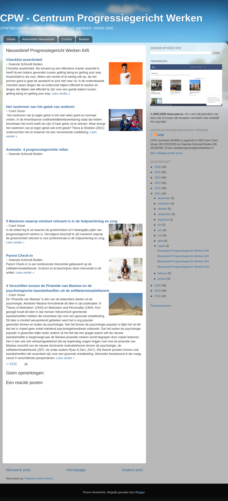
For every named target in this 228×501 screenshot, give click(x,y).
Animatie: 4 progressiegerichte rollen (37, 149)
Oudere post (132, 470)
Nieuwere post (18, 470)
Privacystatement (160, 305)
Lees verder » (61, 93)
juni (160, 230)
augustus (164, 219)
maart (162, 245)
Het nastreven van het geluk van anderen (40, 107)
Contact (66, 39)
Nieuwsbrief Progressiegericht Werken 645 (183, 256)
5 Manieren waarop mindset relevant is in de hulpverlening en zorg (62, 221)
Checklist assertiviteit (24, 60)
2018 (158, 296)
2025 (158, 172)
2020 (158, 285)
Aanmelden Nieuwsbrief (38, 39)
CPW (160, 135)
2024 (158, 177)
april (161, 240)
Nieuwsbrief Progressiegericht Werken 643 (183, 266)
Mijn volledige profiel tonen (166, 153)
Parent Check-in (20, 255)
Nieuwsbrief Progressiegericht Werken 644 (183, 261)
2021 (158, 193)
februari (163, 273)
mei (160, 235)
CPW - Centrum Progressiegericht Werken (101, 18)
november (164, 203)
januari (162, 278)
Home (11, 39)
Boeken (84, 39)
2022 (158, 188)
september (164, 214)
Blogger (140, 492)
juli (160, 224)
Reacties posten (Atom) (39, 478)
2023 (158, 182)
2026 (158, 166)
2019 (158, 290)
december (164, 198)
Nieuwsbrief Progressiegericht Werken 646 (183, 250)
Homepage (76, 470)
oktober (163, 208)
